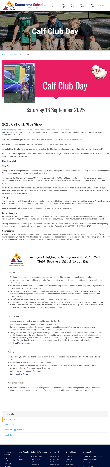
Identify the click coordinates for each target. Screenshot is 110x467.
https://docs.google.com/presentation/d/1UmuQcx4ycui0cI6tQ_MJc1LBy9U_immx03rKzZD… (38, 130)
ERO (32, 462)
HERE (88, 226)
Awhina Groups (9, 425)
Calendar (69, 462)
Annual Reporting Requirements (36, 457)
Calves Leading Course (19, 374)
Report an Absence (69, 457)
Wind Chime (6, 166)
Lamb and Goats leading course (22, 343)
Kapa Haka (8, 435)
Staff (21, 456)
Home (45, 6)
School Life (82, 6)
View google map (89, 462)
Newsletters (70, 464)
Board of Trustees (22, 460)
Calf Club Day (9, 419)
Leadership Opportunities (14, 430)
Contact (101, 6)
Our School (53, 6)
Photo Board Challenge (11, 161)
